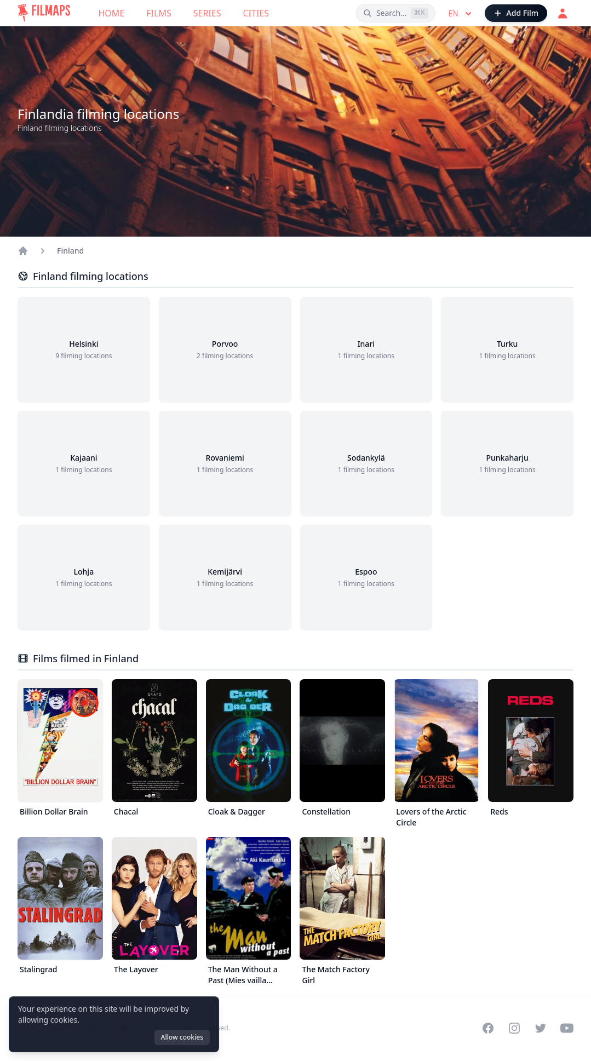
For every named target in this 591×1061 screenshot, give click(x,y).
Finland (70, 250)
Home (112, 13)
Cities (256, 13)
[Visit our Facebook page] (488, 1028)
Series (207, 13)
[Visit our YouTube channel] (566, 1028)
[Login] (562, 13)
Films (158, 13)
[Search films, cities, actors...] (395, 13)
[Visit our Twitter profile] (540, 1028)
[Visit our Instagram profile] (514, 1028)
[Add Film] (516, 13)
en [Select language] (461, 13)
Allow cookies (182, 1037)
